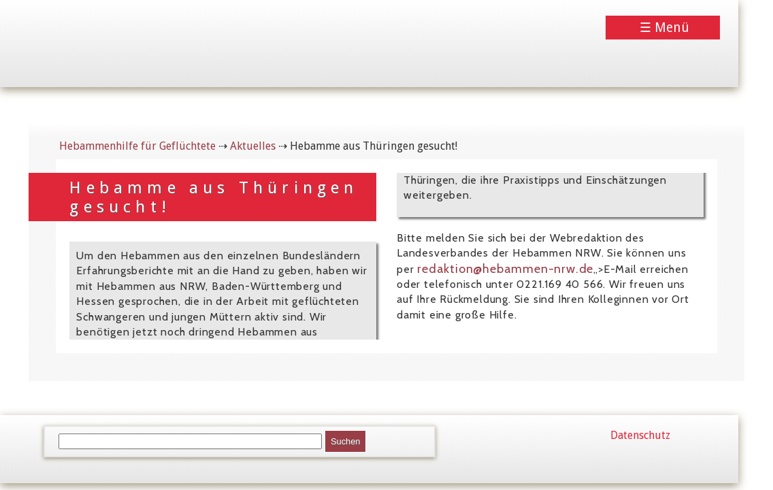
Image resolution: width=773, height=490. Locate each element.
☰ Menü (664, 27)
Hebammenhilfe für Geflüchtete (137, 146)
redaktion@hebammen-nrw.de (505, 268)
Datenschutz (640, 435)
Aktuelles (253, 146)
